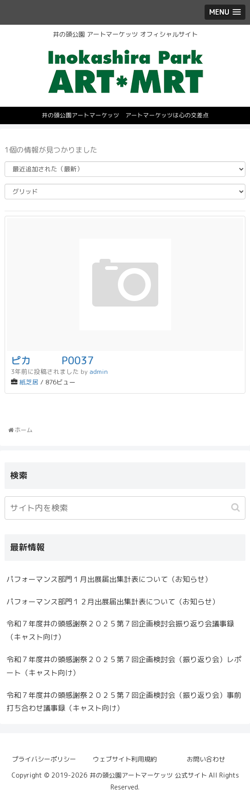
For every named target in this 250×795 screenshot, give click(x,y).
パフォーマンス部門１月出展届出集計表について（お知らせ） (109, 579)
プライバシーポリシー (44, 759)
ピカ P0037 (52, 360)
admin (98, 371)
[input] (125, 508)
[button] (236, 507)
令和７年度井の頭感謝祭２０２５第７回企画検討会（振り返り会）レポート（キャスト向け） (123, 666)
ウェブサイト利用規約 (125, 759)
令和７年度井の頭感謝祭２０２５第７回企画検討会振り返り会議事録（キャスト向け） (120, 630)
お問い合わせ (206, 759)
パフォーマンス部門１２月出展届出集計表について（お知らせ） (112, 602)
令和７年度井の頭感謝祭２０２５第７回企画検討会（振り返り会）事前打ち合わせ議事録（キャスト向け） (123, 701)
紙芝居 (29, 382)
